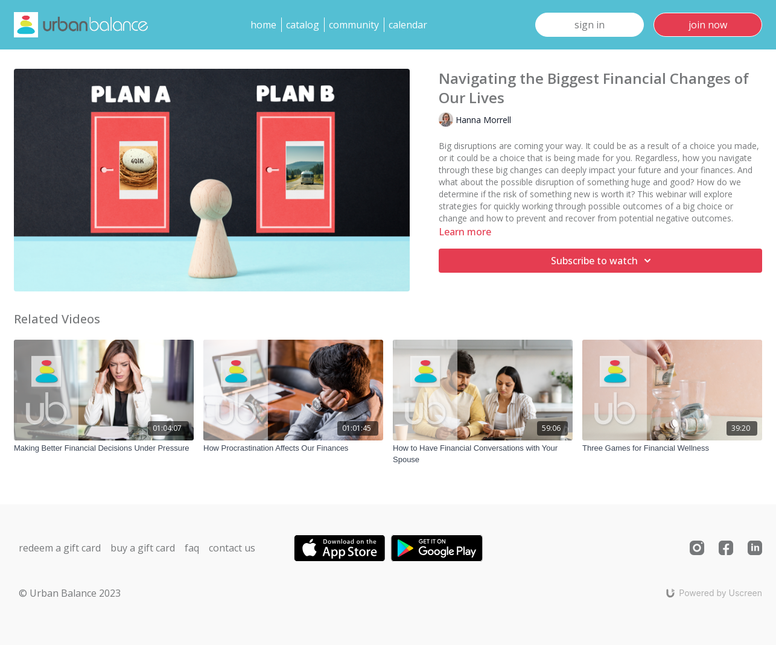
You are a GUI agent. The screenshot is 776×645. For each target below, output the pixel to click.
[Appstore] (339, 548)
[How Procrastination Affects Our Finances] (293, 448)
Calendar (408, 24)
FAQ (192, 547)
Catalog (302, 24)
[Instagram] (697, 548)
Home (263, 24)
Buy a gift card (142, 547)
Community (354, 24)
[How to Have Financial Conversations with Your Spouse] (483, 454)
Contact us (232, 547)
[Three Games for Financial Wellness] (672, 448)
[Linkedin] (755, 548)
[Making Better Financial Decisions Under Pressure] (104, 448)
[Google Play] (436, 548)
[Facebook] (726, 548)
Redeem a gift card (60, 547)
